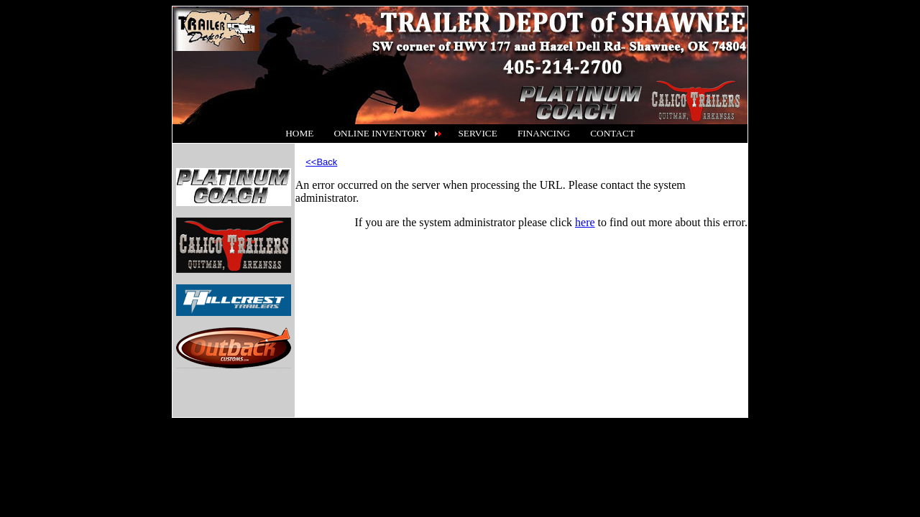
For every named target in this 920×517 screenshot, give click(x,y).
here (585, 222)
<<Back (321, 162)
